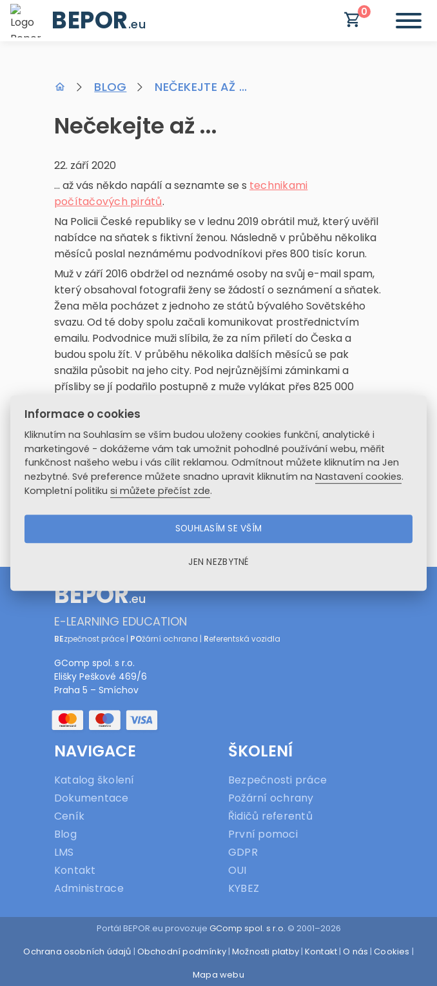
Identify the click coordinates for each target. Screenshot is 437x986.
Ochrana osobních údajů (77, 951)
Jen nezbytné (218, 562)
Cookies (391, 951)
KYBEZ (243, 888)
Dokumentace (91, 798)
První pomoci (263, 834)
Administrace (89, 888)
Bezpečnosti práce (277, 780)
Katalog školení (94, 780)
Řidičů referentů (270, 816)
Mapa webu (218, 975)
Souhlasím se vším (218, 528)
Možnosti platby (265, 951)
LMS (64, 852)
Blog (110, 87)
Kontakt (75, 870)
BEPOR (99, 20)
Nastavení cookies (358, 476)
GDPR (243, 852)
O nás (355, 951)
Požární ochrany (271, 798)
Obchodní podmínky (181, 951)
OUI (237, 870)
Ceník (69, 816)
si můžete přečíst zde (160, 490)
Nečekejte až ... (201, 87)
